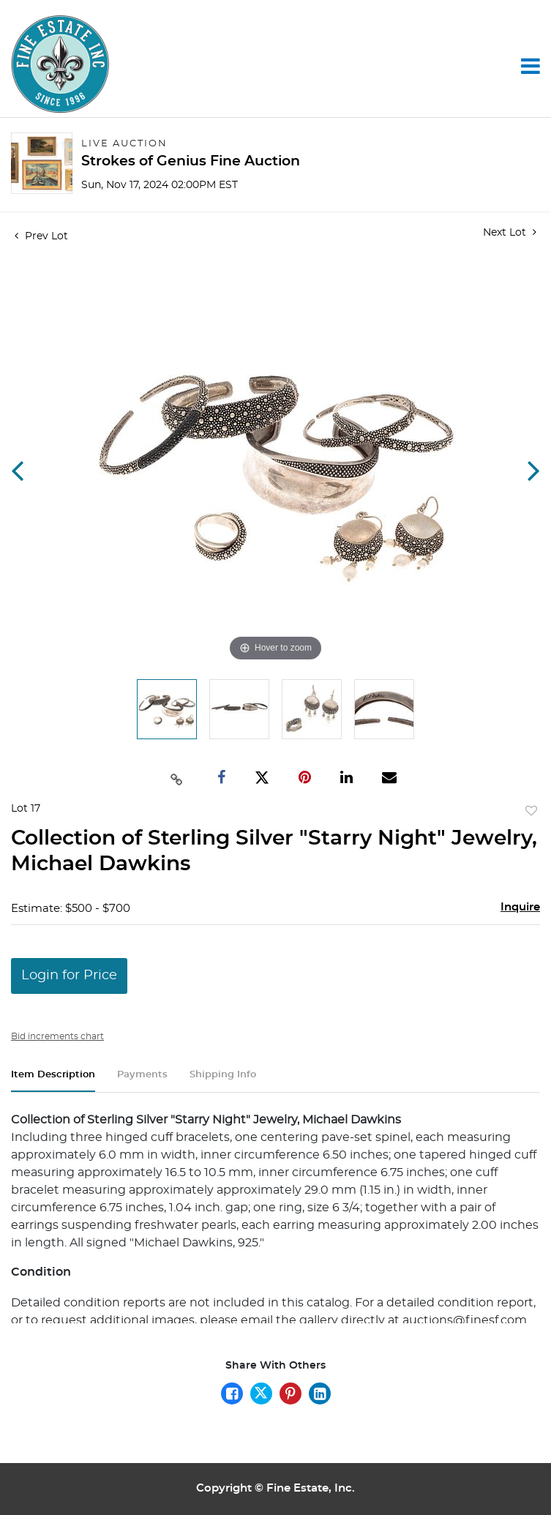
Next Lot (509, 232)
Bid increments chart (57, 1036)
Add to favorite (531, 811)
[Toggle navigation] (530, 66)
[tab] (53, 1080)
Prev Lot (41, 236)
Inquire (520, 907)
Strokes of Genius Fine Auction (190, 161)
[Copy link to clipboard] (177, 778)
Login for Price (69, 975)
